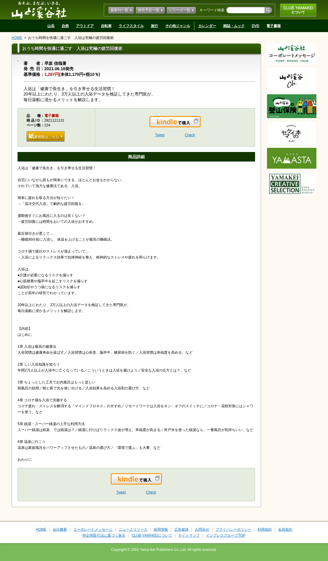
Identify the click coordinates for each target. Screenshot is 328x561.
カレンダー (207, 26)
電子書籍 (273, 26)
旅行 (154, 26)
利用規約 (264, 529)
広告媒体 (181, 529)
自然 (65, 26)
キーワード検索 (211, 10)
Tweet (160, 135)
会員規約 (285, 529)
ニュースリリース (133, 529)
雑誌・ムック (234, 26)
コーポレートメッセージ (93, 529)
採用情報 (161, 529)
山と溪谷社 (39, 10)
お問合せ (202, 529)
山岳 (50, 26)
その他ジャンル (177, 26)
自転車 (106, 26)
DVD (255, 26)
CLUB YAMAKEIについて (298, 10)
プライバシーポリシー (233, 529)
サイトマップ (189, 535)
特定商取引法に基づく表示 (103, 535)
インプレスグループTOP (225, 535)
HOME (17, 38)
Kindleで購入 (200, 125)
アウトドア (85, 26)
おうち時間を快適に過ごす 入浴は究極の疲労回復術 (71, 38)
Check (190, 135)
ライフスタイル (131, 26)
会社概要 (60, 529)
